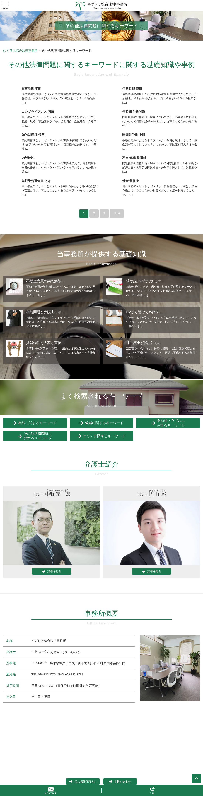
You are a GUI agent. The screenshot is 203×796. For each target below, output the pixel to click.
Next (116, 213)
